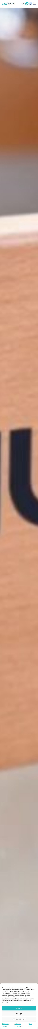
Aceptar (19, 1008)
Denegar (19, 1014)
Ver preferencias (19, 1019)
